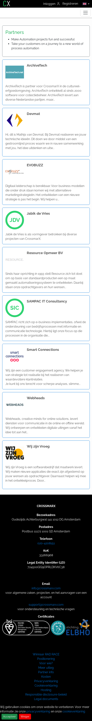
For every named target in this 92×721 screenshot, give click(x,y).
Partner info (46, 672)
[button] (85, 3)
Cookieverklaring (46, 685)
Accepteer (9, 716)
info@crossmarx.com (46, 588)
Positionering (46, 659)
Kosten (46, 676)
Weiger (25, 716)
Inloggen (51, 4)
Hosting (46, 690)
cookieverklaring (73, 711)
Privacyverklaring (46, 681)
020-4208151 (46, 543)
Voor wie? (46, 663)
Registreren (70, 3)
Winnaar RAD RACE (46, 654)
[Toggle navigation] (85, 12)
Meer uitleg (46, 667)
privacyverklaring (38, 711)
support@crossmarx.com (46, 604)
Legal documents (46, 699)
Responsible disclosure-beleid (46, 694)
